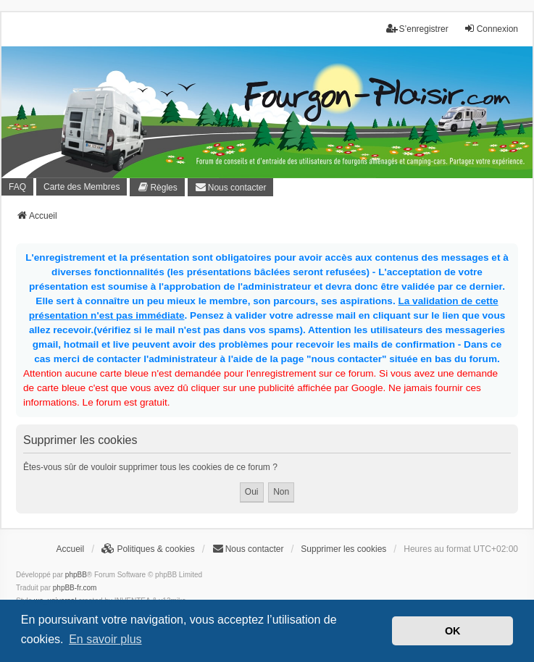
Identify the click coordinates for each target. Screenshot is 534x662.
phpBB (76, 575)
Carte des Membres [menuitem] (81, 187)
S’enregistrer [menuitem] (417, 28)
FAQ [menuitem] (17, 187)
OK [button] (453, 631)
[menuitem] (157, 187)
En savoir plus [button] (105, 639)
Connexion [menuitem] (491, 28)
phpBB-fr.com (75, 588)
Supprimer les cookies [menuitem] (343, 549)
